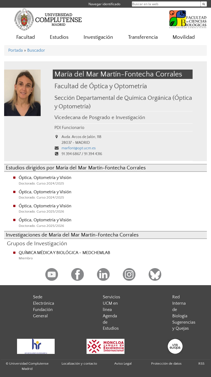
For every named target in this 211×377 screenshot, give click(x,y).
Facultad (25, 37)
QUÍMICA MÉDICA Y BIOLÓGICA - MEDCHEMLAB (64, 252)
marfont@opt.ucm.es (79, 148)
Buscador (36, 50)
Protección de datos (166, 363)
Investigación (98, 37)
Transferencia (143, 37)
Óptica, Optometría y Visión (45, 177)
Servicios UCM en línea (111, 303)
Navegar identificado (104, 4)
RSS (201, 363)
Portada (15, 50)
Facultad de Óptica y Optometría (100, 86)
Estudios (59, 37)
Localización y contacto (79, 363)
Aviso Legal (123, 363)
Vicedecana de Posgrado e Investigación (99, 117)
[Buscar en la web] (204, 4)
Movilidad (184, 37)
